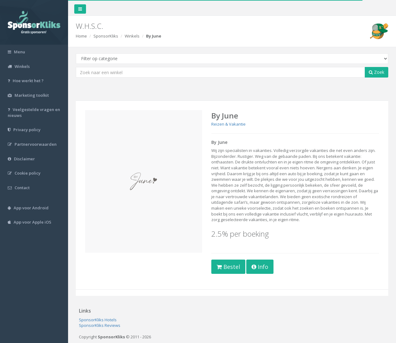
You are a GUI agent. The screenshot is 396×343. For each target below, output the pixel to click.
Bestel (228, 266)
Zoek (376, 72)
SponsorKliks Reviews (99, 325)
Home (81, 36)
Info (260, 266)
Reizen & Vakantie (228, 124)
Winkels (132, 36)
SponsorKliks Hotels (98, 320)
